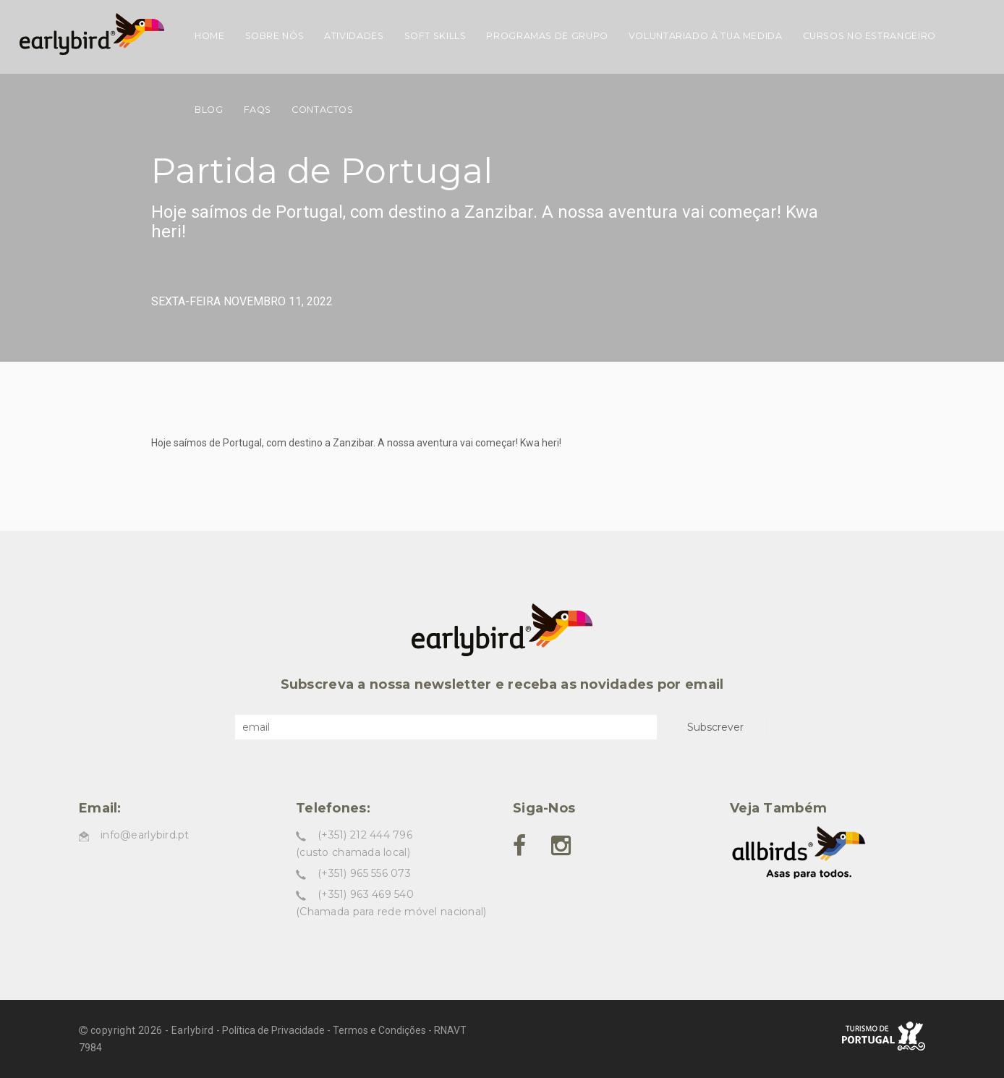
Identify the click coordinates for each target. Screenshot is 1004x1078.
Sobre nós (275, 35)
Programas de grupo (547, 35)
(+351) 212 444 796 (365, 834)
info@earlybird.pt (145, 834)
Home (210, 35)
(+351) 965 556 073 (364, 873)
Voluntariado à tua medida (706, 35)
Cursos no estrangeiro (869, 35)
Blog (209, 109)
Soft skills (435, 35)
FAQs (258, 109)
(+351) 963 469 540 (366, 894)
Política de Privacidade (273, 1030)
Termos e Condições (379, 1030)
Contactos (323, 109)
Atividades (353, 35)
